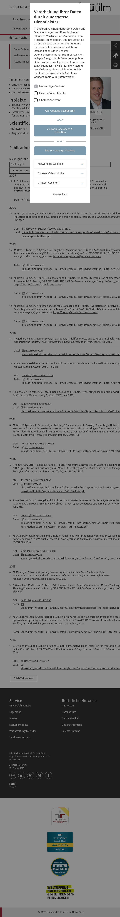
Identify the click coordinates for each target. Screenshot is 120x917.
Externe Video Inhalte (52, 93)
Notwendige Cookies (51, 86)
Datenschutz (60, 194)
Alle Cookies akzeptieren (60, 110)
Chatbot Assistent (50, 100)
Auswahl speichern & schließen (60, 131)
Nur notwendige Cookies (60, 150)
